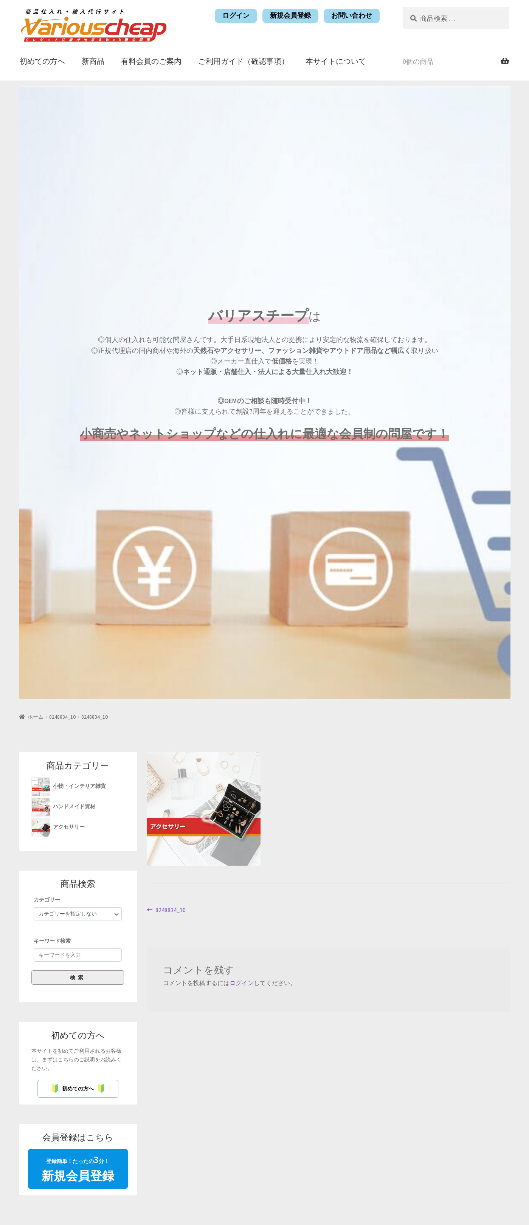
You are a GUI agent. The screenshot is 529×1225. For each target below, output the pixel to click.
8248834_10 (62, 716)
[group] (77, 940)
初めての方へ (42, 61)
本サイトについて (336, 61)
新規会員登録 (290, 15)
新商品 (93, 61)
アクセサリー (69, 826)
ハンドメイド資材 (74, 806)
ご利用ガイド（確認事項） (243, 61)
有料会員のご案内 (151, 61)
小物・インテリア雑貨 (80, 786)
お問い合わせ (351, 15)
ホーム (35, 716)
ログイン (236, 15)
